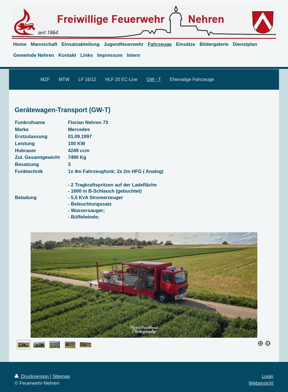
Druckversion (32, 376)
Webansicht (261, 383)
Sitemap (61, 376)
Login (267, 376)
